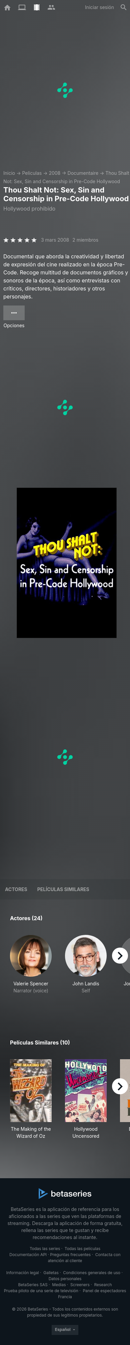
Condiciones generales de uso (91, 1272)
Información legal (22, 1272)
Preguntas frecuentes (70, 1254)
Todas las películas (82, 1248)
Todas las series (45, 1248)
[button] (31, 971)
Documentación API (28, 1254)
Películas (32, 173)
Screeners (80, 1284)
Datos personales (65, 1278)
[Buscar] (123, 7)
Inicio (9, 173)
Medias (59, 1284)
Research (103, 1284)
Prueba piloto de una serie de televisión (41, 1290)
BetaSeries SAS (33, 1284)
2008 (54, 173)
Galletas (51, 1272)
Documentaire (83, 173)
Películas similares (63, 889)
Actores (16, 889)
